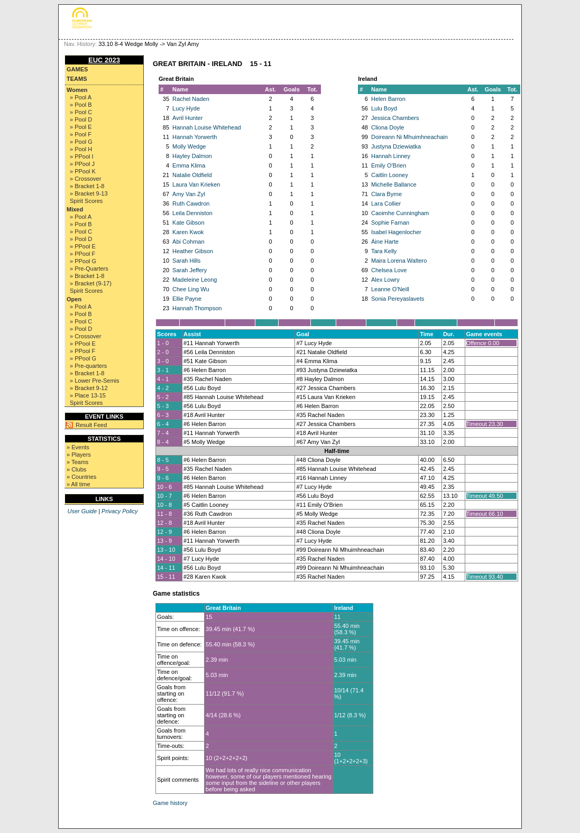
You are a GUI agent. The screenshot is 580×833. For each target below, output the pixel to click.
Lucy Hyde (186, 108)
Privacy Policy (119, 511)
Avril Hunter (187, 118)
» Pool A (80, 97)
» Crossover (85, 178)
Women (77, 90)
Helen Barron (388, 99)
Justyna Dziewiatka (396, 146)
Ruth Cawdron (190, 203)
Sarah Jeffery (189, 270)
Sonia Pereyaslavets (397, 298)
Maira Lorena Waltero (399, 260)
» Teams (77, 462)
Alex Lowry (385, 279)
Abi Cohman (188, 241)
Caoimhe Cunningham (400, 213)
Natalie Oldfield (192, 175)
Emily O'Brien (388, 165)
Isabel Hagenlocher (396, 232)
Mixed (75, 209)
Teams (77, 79)
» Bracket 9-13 (89, 193)
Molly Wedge (189, 146)
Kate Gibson (188, 222)
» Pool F (80, 134)
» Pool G (81, 141)
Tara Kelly (384, 251)
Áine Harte (385, 241)
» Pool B (81, 104)
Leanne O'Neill (390, 289)
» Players (79, 454)
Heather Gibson (192, 251)
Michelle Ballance (394, 184)
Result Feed (91, 425)
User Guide (82, 511)
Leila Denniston (192, 213)
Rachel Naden (190, 99)
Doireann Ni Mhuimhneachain (409, 137)
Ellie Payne (186, 298)
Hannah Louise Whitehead (206, 127)
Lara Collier (386, 203)
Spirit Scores (86, 201)
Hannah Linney (390, 156)
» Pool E (81, 127)
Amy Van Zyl (188, 194)
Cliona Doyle (387, 127)
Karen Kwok (188, 232)
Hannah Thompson (197, 308)
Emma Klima (188, 165)
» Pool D (81, 119)
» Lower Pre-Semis (94, 380)
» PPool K (83, 171)
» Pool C (81, 112)
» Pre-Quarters (89, 268)
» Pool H (81, 149)
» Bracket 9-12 (89, 388)
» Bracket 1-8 (87, 186)
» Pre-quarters (88, 366)
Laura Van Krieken (196, 184)
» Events (78, 447)
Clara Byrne (386, 194)
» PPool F (82, 254)
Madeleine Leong (194, 279)
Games (77, 69)
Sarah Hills (186, 260)
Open (74, 299)
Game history (170, 803)
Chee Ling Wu (190, 289)
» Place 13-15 (88, 395)
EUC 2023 (104, 60)
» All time (78, 484)
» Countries (81, 477)
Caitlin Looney (389, 175)
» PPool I (82, 156)
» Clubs (76, 469)
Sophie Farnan (390, 222)
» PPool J (82, 164)
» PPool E (83, 246)
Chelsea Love (389, 270)
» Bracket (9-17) (91, 283)
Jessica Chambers (395, 118)
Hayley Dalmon (192, 156)
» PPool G (83, 261)
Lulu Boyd (384, 108)
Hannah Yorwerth (194, 137)
